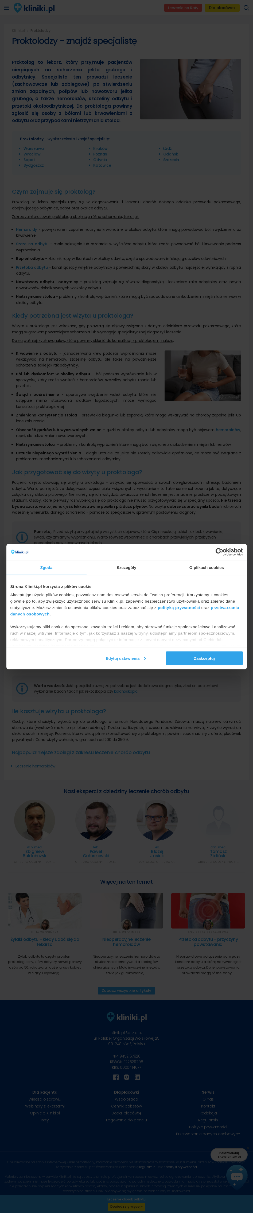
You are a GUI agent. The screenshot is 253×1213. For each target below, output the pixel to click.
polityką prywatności (179, 607)
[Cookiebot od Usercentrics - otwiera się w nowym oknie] (219, 552)
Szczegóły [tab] (126, 567)
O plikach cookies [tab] (206, 567)
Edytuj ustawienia (126, 658)
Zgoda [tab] (46, 567)
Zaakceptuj (204, 658)
